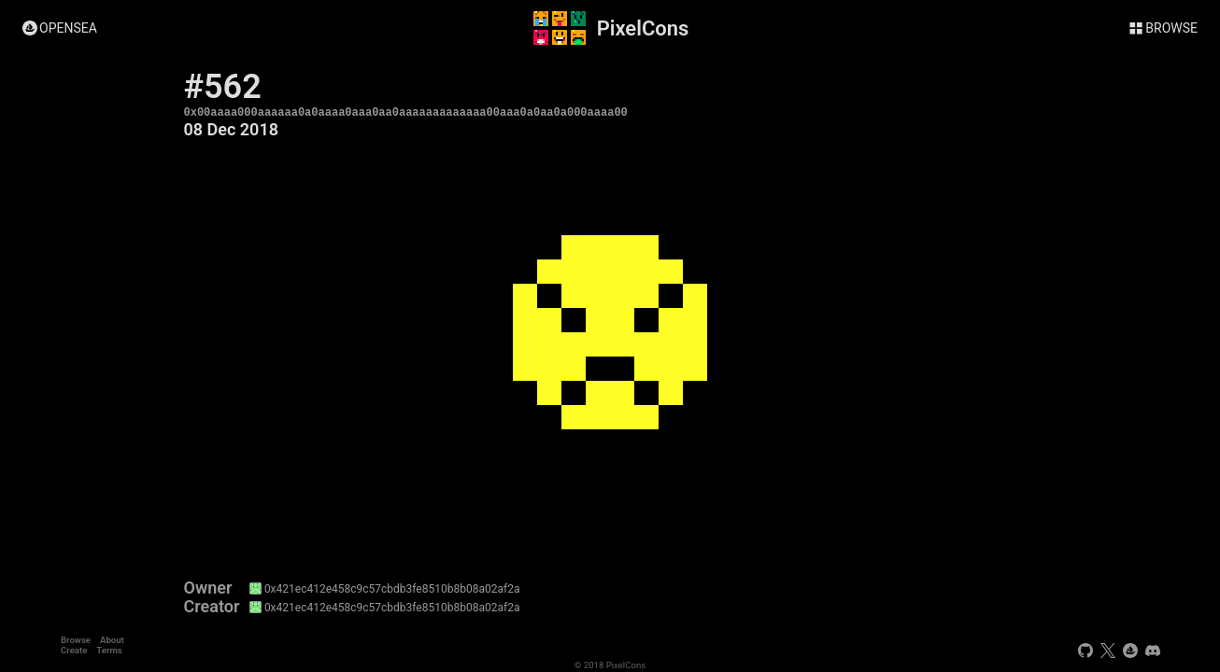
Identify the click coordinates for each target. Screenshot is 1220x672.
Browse (76, 640)
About (112, 640)
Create (74, 650)
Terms (108, 650)
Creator (212, 606)
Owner (208, 588)
